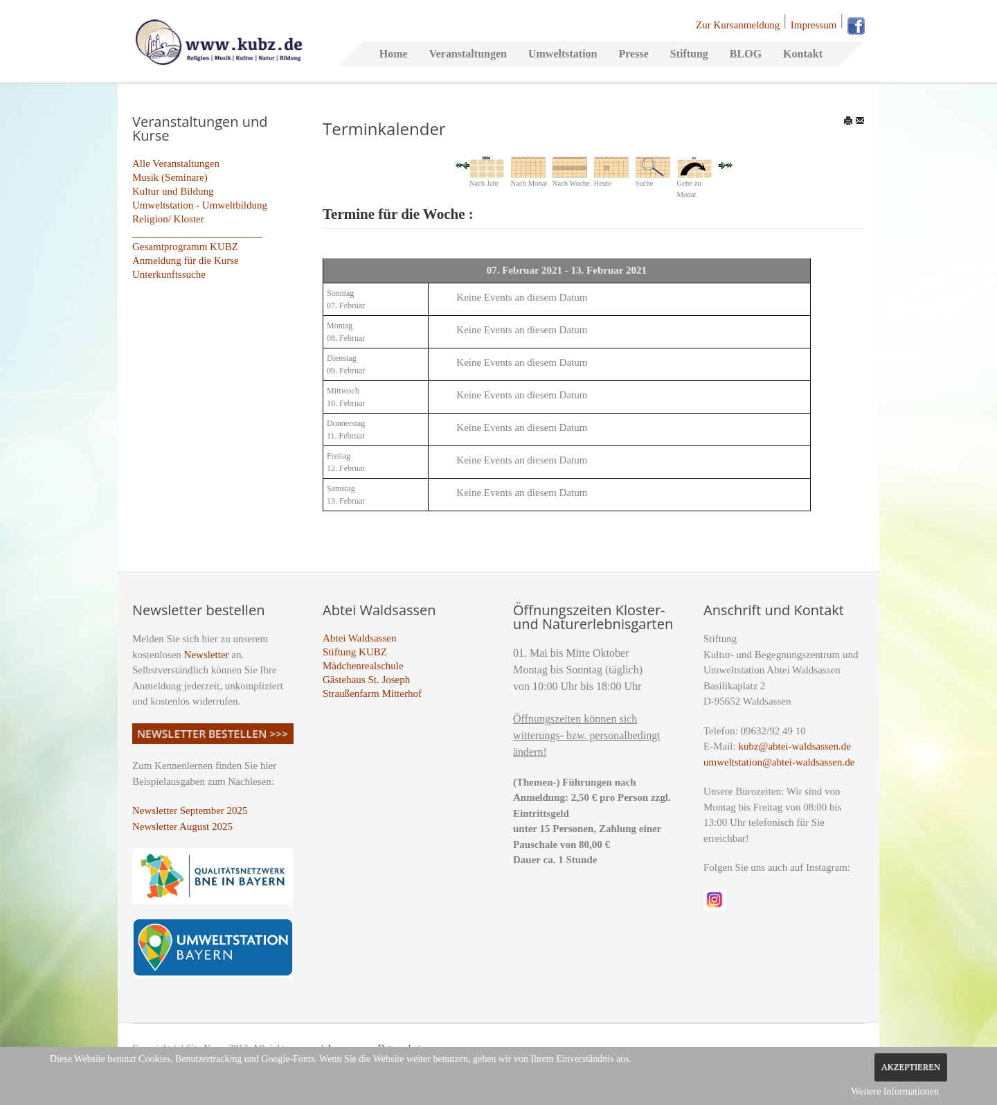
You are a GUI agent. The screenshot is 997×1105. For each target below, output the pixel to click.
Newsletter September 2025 (190, 810)
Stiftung (689, 54)
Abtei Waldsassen (359, 638)
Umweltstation (563, 54)
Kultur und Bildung (173, 191)
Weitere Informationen (895, 1091)
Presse (633, 54)
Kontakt (803, 54)
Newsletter (206, 654)
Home (393, 54)
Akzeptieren (910, 1067)
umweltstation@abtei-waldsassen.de (778, 762)
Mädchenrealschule (363, 665)
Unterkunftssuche (169, 274)
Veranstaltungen (468, 54)
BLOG (746, 54)
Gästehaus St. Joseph (366, 679)
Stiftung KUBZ (355, 651)
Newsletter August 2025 (182, 826)
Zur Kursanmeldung (738, 24)
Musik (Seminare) (170, 177)
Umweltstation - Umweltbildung (199, 205)
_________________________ (197, 232)
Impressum (814, 24)
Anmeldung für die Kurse (185, 260)
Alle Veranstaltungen (175, 163)
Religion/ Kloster (168, 218)
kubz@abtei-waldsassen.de (794, 746)
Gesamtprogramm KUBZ (185, 246)
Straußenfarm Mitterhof (372, 693)
